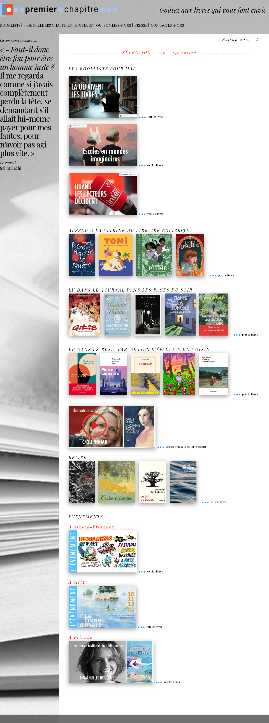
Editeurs (84, 25)
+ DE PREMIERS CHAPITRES (48, 25)
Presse (140, 25)
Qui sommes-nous (113, 25)
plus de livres (221, 275)
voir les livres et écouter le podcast (181, 446)
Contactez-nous (167, 25)
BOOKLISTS (10, 25)
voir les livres (151, 116)
